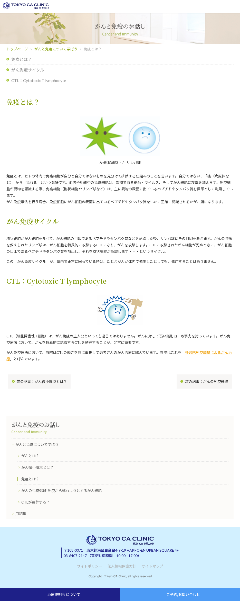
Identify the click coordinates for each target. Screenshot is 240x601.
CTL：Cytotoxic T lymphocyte (38, 80)
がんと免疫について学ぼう (56, 49)
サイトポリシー (89, 566)
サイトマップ (152, 566)
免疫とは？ (21, 59)
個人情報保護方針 (122, 566)
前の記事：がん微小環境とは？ (42, 381)
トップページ (17, 49)
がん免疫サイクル (27, 69)
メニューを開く (233, 6)
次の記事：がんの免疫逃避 (206, 381)
